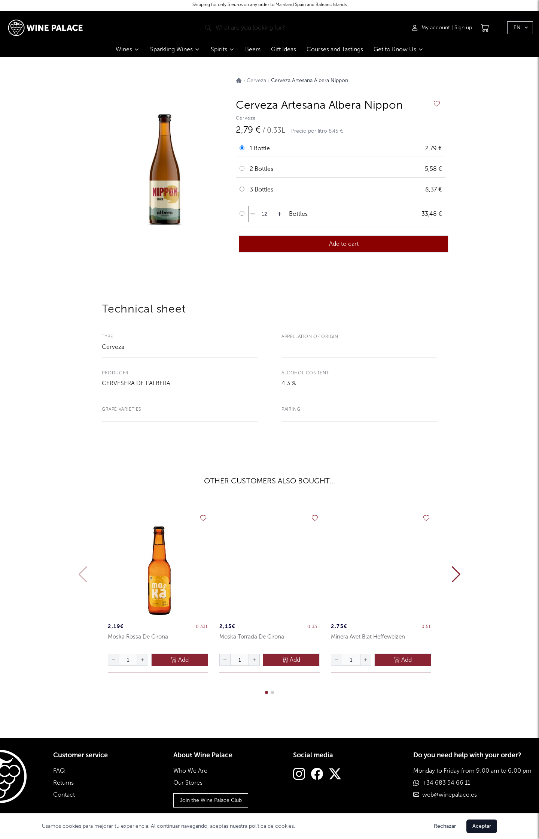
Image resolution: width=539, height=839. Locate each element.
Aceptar (481, 826)
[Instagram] (299, 774)
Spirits (223, 49)
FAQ (59, 770)
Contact (64, 794)
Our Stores (187, 782)
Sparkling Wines (175, 49)
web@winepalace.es (449, 794)
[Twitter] (335, 774)
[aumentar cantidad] (279, 214)
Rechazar (445, 826)
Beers (253, 49)
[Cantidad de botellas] (264, 214)
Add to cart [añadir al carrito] (344, 244)
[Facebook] (317, 774)
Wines (128, 49)
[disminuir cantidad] (252, 214)
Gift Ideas (283, 49)
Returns (63, 782)
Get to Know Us (399, 49)
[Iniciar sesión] (431, 27)
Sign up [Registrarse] (463, 27)
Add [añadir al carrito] (180, 660)
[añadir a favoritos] (437, 104)
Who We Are (190, 770)
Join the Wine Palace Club (211, 800)
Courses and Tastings (335, 49)
